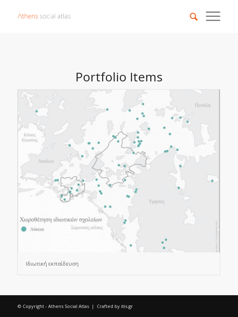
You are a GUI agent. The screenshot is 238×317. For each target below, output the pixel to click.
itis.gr (127, 306)
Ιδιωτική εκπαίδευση (52, 263)
